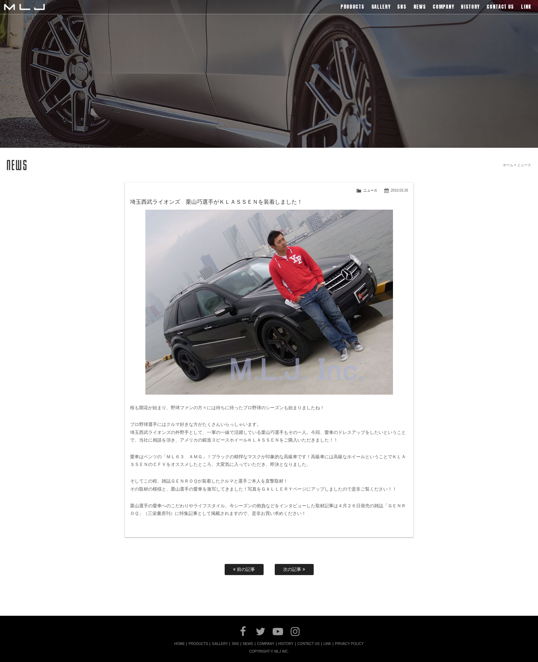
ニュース (370, 190)
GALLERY (220, 644)
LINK (327, 644)
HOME (179, 644)
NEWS (248, 644)
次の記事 (294, 569)
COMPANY (265, 644)
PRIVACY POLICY (349, 644)
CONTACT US (308, 644)
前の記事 (244, 569)
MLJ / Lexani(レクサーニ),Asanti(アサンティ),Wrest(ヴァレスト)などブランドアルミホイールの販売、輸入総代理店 (24, 7)
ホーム (508, 165)
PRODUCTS (198, 644)
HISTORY (286, 644)
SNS (235, 644)
